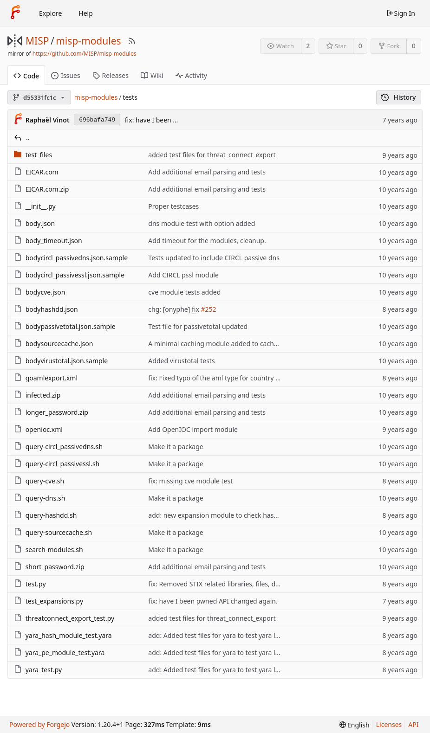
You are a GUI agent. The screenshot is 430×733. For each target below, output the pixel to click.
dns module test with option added (201, 223)
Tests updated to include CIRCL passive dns (214, 257)
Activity (191, 75)
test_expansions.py (54, 601)
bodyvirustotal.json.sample (67, 360)
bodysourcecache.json (59, 343)
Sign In (400, 13)
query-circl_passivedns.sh (64, 446)
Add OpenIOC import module (193, 429)
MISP (37, 40)
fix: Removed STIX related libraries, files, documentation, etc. (240, 583)
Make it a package (175, 446)
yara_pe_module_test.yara (65, 652)
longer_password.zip (57, 412)
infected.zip (43, 395)
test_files (39, 154)
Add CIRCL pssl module (183, 274)
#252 (208, 309)
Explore (50, 13)
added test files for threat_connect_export (211, 154)
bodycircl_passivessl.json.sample (75, 274)
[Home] (15, 13)
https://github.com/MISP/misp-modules (85, 54)
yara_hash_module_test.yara (69, 635)
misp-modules (88, 40)
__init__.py (41, 206)
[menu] (354, 724)
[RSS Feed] (132, 41)
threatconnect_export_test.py (70, 618)
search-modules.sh (54, 549)
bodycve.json (45, 292)
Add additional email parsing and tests (207, 171)
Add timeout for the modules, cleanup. (207, 240)
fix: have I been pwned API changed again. (212, 601)
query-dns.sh (45, 498)
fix (195, 309)
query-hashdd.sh (51, 515)
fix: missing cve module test (190, 480)
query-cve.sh (45, 480)
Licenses (389, 724)
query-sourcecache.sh (59, 532)
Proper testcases (173, 206)
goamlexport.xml (52, 377)
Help (85, 13)
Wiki (152, 75)
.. (28, 137)
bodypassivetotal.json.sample (71, 326)
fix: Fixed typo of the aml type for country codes (220, 377)
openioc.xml (44, 429)
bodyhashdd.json (52, 309)
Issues (65, 75)
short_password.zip (55, 566)
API (413, 724)
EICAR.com (42, 171)
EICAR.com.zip (47, 189)
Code (26, 75)
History (398, 97)
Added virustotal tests (181, 360)
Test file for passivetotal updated (198, 326)
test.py (36, 583)
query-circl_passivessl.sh (63, 463)
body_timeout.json (54, 240)
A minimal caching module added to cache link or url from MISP (245, 343)
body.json (40, 223)
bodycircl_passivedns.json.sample (77, 257)
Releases (110, 75)
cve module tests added (184, 292)
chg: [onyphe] (170, 309)
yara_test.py (44, 669)
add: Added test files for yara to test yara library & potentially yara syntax (259, 635)
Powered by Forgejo (39, 724)
